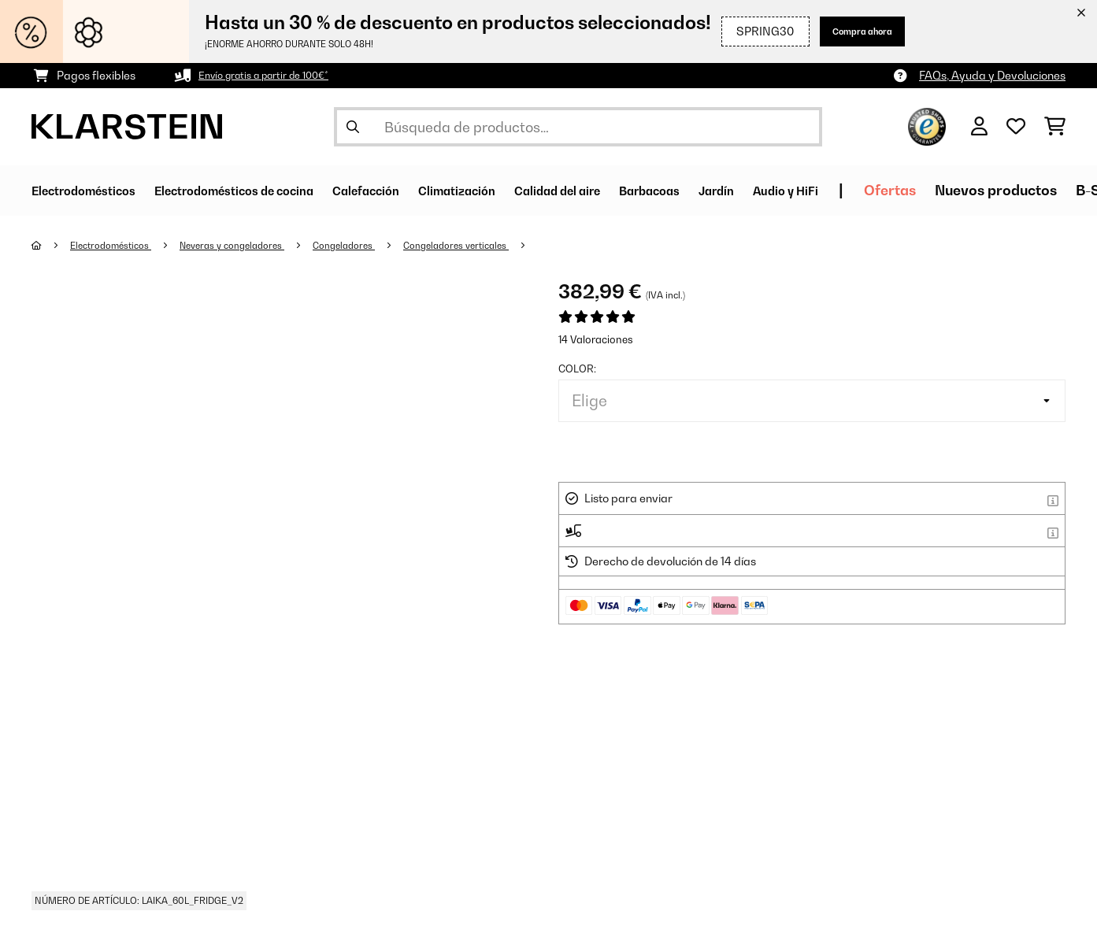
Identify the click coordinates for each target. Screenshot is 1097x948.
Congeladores (375, 245)
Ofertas (1039, 190)
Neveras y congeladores (252, 245)
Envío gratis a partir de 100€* (273, 75)
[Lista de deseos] (1015, 127)
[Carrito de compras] (1054, 127)
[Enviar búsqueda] (353, 126)
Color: (577, 368)
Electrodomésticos (118, 245)
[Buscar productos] (578, 126)
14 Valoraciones (595, 339)
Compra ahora (850, 31)
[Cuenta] (979, 127)
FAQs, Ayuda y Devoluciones (992, 75)
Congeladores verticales (498, 245)
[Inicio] (52, 245)
